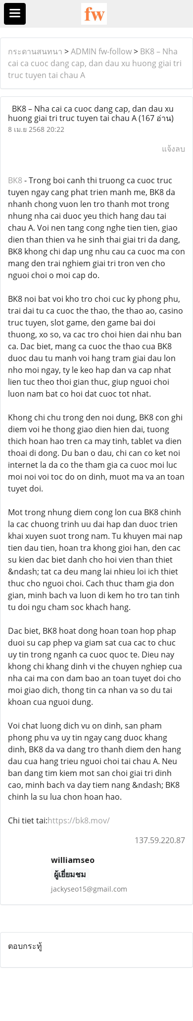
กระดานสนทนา (35, 51)
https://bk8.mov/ (79, 820)
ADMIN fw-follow (101, 51)
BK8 (15, 180)
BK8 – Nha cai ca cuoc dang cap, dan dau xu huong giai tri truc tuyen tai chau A (95, 63)
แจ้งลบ (173, 148)
